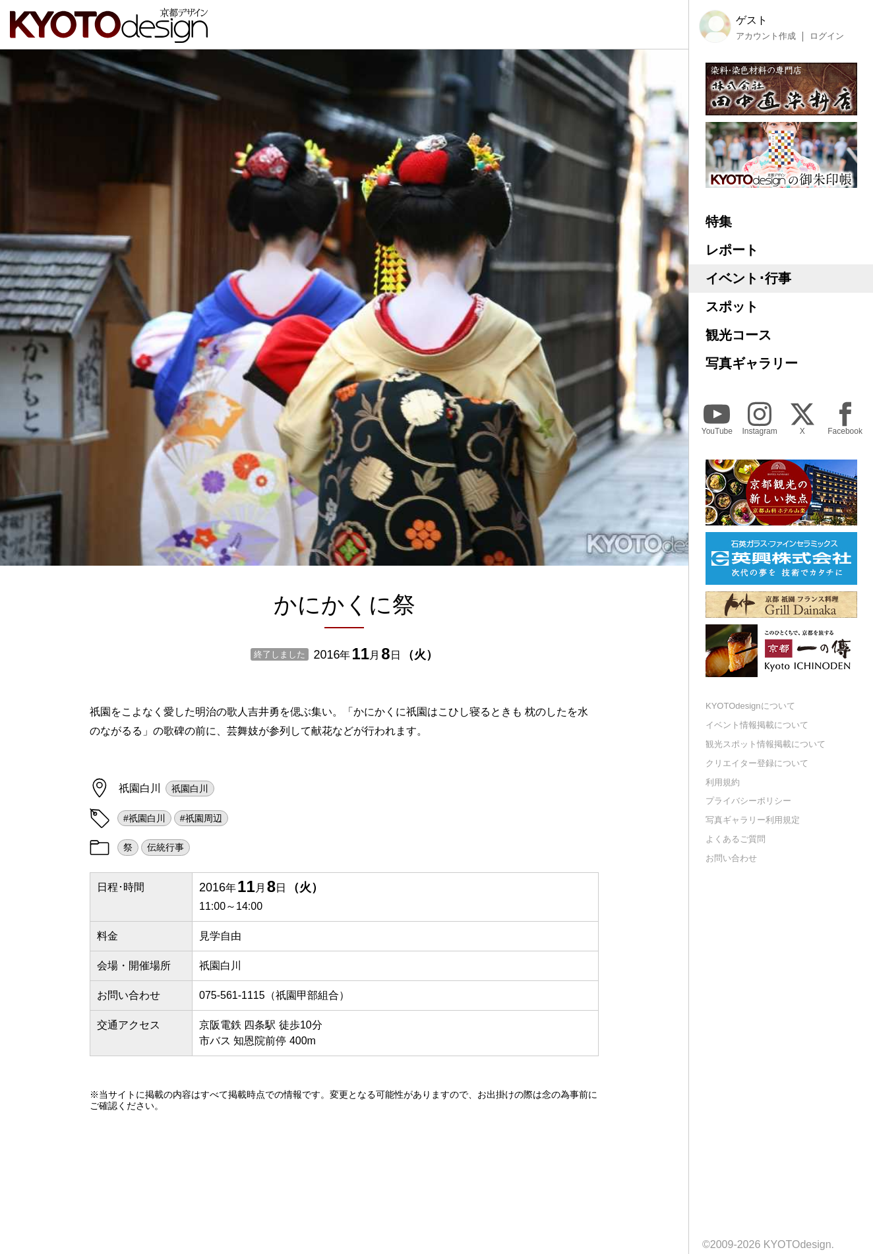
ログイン (827, 36)
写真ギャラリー (752, 363)
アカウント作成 (766, 36)
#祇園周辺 (201, 818)
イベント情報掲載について (757, 725)
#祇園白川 (144, 818)
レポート (732, 250)
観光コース (738, 335)
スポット (732, 306)
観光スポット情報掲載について (766, 744)
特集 (719, 221)
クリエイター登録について (757, 763)
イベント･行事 (748, 278)
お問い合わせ (731, 858)
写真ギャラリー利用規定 (753, 820)
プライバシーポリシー (748, 801)
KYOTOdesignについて (750, 706)
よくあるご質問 (736, 839)
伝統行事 (165, 847)
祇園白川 (189, 788)
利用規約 (723, 782)
